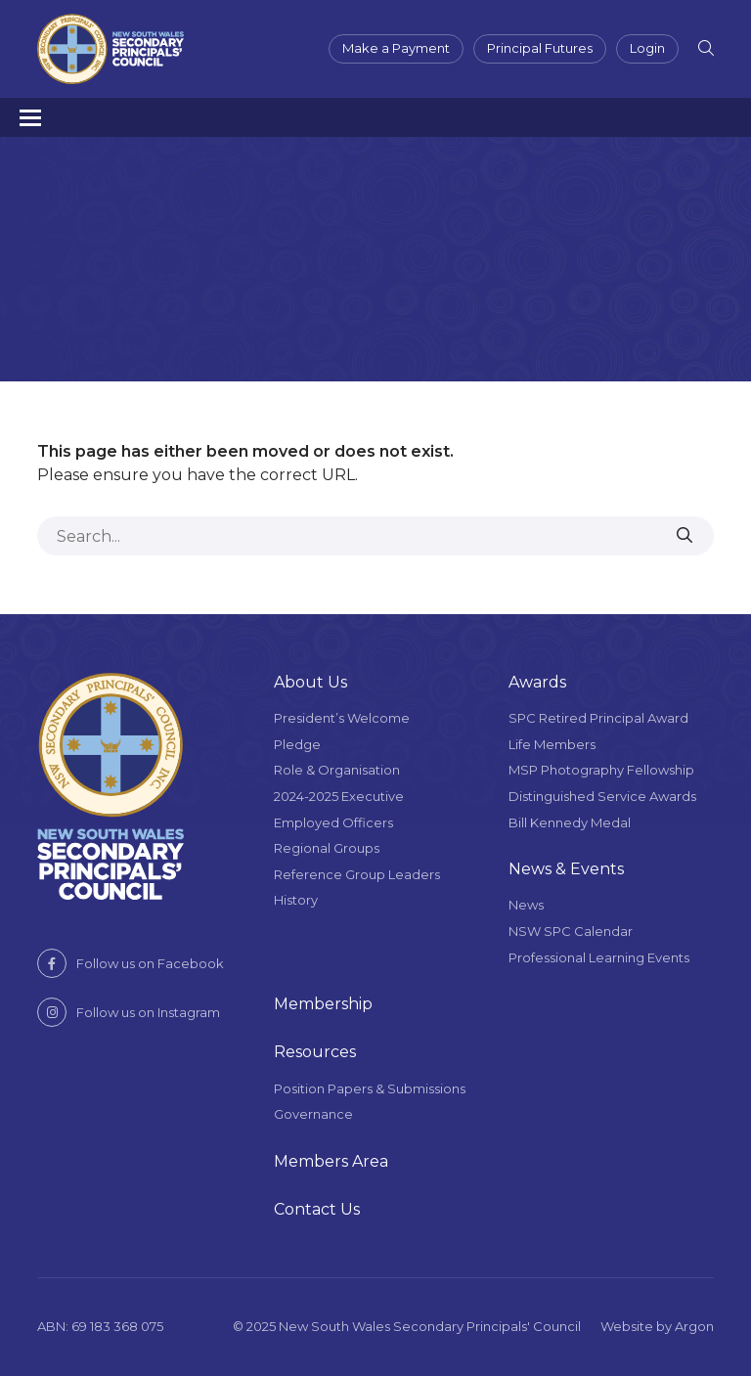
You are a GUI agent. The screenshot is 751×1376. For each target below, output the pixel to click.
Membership (323, 1004)
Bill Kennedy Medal (569, 822)
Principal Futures (540, 48)
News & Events (566, 869)
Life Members (552, 744)
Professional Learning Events (598, 957)
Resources (315, 1052)
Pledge (297, 744)
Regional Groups (326, 848)
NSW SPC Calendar (570, 931)
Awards (537, 682)
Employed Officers (333, 822)
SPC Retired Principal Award (598, 718)
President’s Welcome (342, 718)
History (296, 900)
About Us (310, 682)
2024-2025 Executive (339, 796)
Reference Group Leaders (357, 874)
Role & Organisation (337, 769)
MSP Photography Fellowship (601, 769)
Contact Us (317, 1209)
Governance (313, 1114)
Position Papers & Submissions (369, 1088)
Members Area (331, 1161)
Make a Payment (396, 48)
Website (626, 1326)
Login (647, 48)
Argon (694, 1326)
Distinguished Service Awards (602, 796)
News (526, 904)
